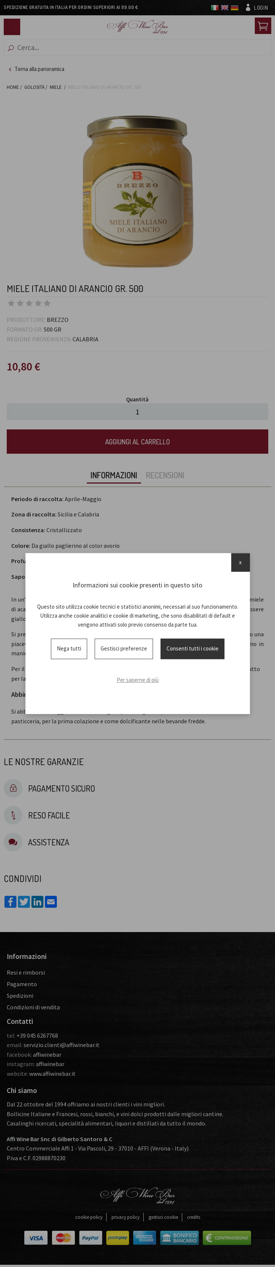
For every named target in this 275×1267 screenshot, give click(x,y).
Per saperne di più (138, 679)
